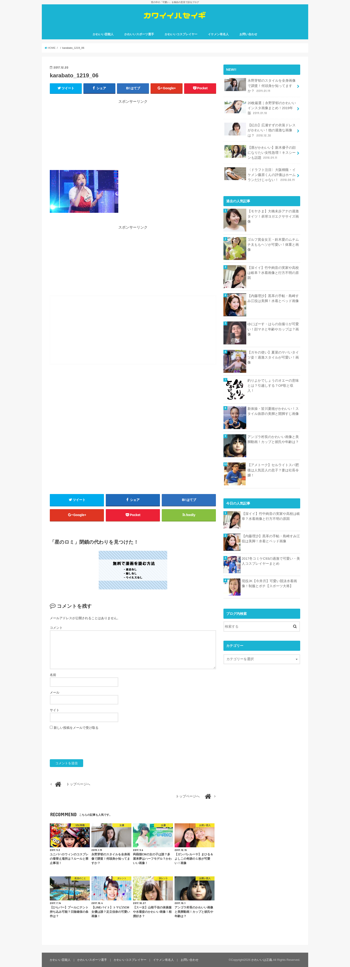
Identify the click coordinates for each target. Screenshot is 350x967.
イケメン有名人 (218, 34)
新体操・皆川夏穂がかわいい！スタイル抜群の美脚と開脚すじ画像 (273, 411)
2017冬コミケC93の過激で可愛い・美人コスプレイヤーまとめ (271, 561)
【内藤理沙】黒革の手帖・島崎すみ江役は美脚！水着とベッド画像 (273, 298)
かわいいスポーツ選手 (139, 34)
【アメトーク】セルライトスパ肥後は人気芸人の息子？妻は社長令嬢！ (273, 470)
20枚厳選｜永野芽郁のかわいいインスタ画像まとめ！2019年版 (260, 107)
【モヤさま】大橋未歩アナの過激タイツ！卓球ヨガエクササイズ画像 (273, 216)
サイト (54, 710)
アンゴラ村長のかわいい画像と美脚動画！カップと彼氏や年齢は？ (273, 439)
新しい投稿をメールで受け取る (76, 727)
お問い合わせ (248, 34)
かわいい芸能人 (103, 34)
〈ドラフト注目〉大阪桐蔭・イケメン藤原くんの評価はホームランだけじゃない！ (260, 174)
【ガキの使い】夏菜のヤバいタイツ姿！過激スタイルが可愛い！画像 (273, 357)
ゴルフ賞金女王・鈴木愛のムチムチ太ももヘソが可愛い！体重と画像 (273, 244)
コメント (56, 627)
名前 (53, 675)
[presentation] (84, 745)
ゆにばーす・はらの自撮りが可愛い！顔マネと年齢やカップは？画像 (273, 329)
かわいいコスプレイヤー (181, 34)
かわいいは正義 (261, 960)
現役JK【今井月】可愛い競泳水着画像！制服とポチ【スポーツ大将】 (269, 583)
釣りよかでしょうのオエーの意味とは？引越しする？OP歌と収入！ (273, 385)
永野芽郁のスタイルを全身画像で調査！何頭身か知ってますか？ (260, 85)
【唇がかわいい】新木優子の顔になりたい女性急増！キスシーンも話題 (260, 152)
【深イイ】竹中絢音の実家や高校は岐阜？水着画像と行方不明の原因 (273, 273)
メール (54, 692)
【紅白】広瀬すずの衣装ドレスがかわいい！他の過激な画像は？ (260, 130)
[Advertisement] (133, 136)
